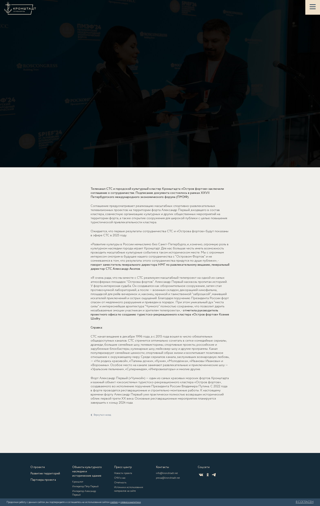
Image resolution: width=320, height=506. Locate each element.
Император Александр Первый (84, 493)
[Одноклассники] (207, 475)
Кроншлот (77, 482)
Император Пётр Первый (85, 486)
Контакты (162, 467)
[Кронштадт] (20, 8)
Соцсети (204, 467)
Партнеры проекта (43, 480)
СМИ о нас (120, 478)
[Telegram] (214, 475)
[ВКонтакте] (201, 475)
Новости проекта (123, 473)
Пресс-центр (123, 467)
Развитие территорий (45, 474)
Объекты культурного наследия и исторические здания (87, 471)
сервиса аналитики (130, 502)
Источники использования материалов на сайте (128, 489)
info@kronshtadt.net (167, 473)
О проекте (37, 467)
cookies (114, 502)
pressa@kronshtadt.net (168, 478)
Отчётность (120, 482)
